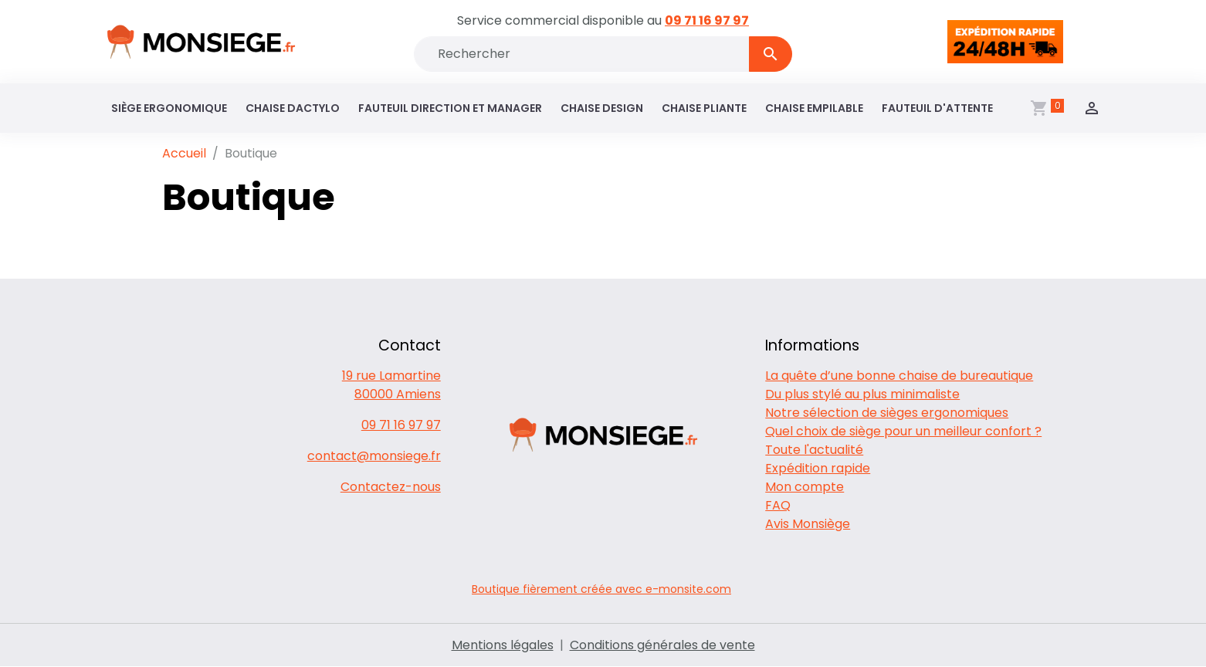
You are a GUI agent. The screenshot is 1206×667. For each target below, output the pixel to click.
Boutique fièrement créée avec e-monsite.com (601, 589)
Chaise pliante (704, 108)
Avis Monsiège (807, 524)
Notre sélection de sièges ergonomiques (886, 413)
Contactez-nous (390, 487)
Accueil (184, 153)
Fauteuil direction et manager (450, 108)
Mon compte (804, 487)
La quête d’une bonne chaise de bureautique (899, 375)
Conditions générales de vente (662, 645)
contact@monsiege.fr (374, 456)
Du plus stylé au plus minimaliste (862, 394)
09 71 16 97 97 (707, 20)
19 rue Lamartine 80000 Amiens (391, 385)
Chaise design (602, 108)
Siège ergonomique (169, 108)
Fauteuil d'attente (937, 108)
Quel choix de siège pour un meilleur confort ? (903, 431)
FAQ (778, 505)
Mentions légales (503, 645)
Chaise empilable (814, 108)
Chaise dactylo (293, 108)
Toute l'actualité (814, 450)
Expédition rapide (817, 468)
